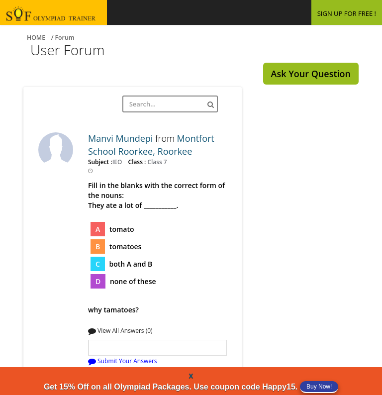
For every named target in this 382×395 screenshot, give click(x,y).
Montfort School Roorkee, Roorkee (151, 144)
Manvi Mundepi (121, 138)
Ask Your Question (311, 74)
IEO (118, 162)
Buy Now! (319, 386)
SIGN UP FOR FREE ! (346, 13)
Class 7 (156, 162)
